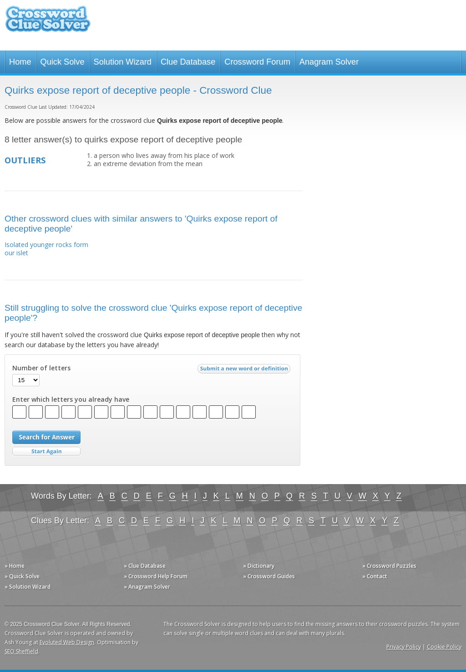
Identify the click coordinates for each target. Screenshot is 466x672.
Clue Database (188, 61)
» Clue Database (145, 566)
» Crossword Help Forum (155, 576)
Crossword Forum (257, 61)
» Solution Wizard (28, 587)
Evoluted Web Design (67, 642)
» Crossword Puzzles (389, 566)
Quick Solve (63, 61)
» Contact (374, 576)
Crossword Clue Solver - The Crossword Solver (48, 23)
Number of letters (41, 368)
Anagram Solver (329, 61)
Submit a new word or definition (245, 371)
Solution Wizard (123, 61)
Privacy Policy (403, 647)
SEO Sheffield (21, 651)
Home (20, 61)
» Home (15, 566)
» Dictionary (258, 566)
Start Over (46, 451)
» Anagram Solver (147, 587)
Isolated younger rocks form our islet (46, 248)
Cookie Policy (444, 647)
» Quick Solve (22, 576)
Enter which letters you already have (70, 399)
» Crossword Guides (269, 576)
